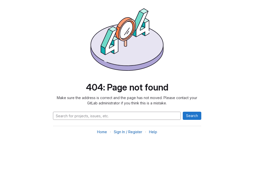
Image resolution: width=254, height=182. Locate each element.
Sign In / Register (128, 132)
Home (102, 132)
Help (153, 132)
